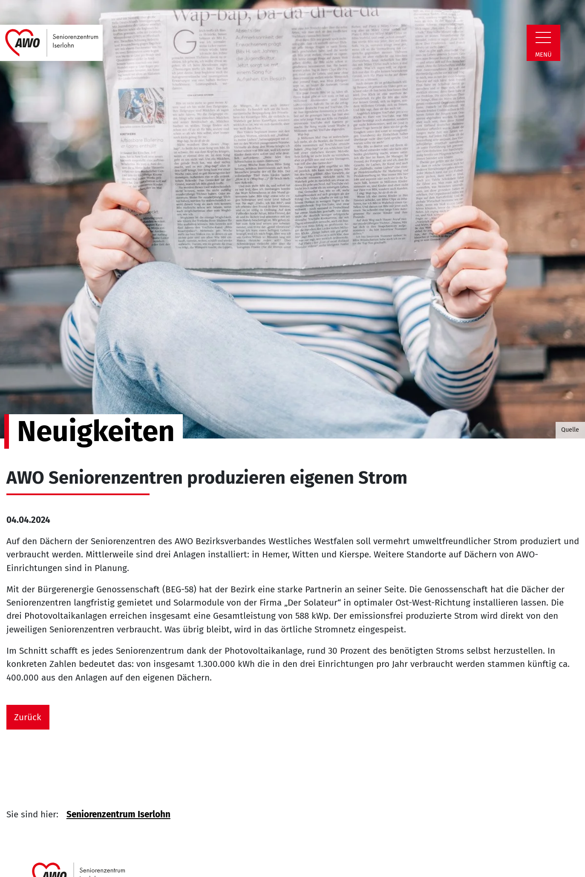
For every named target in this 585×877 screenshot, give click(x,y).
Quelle (570, 429)
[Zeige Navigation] (543, 37)
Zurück (27, 717)
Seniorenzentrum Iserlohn (118, 814)
